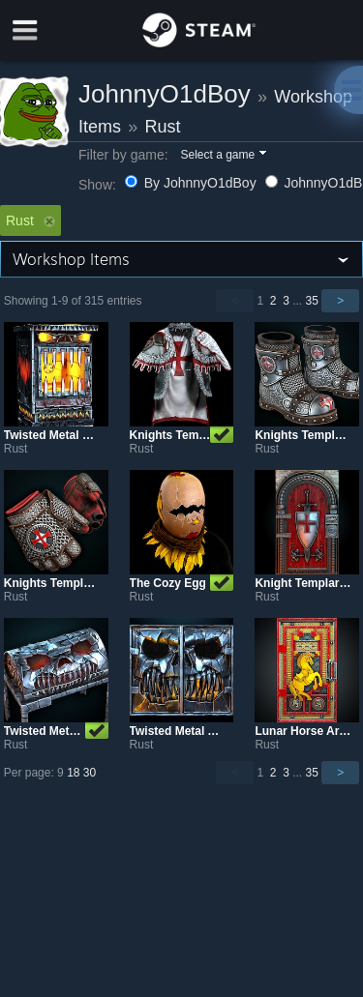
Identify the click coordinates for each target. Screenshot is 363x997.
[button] (222, 155)
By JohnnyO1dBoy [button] (192, 183)
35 (312, 301)
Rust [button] (30, 220)
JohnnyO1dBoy (164, 93)
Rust (163, 126)
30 (89, 772)
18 (73, 772)
